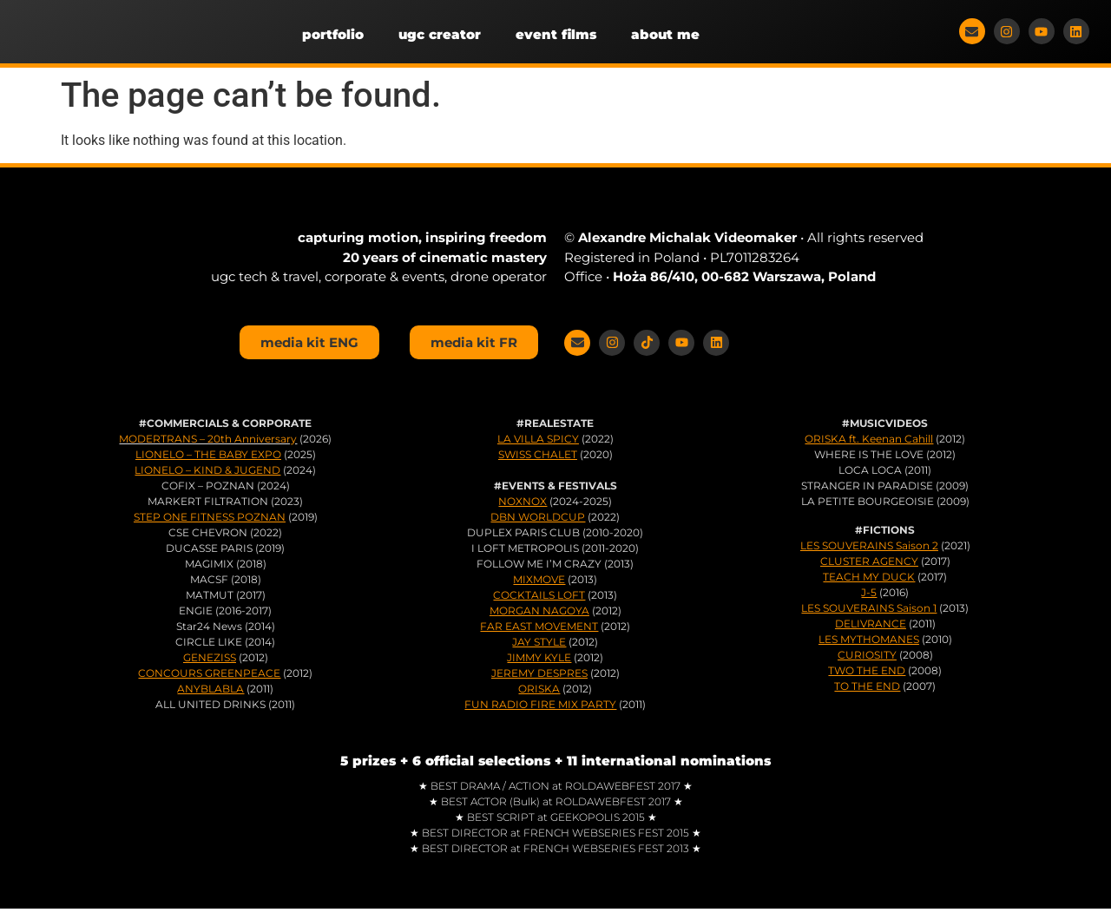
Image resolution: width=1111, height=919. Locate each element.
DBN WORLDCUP (537, 527)
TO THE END (867, 695)
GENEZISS (209, 667)
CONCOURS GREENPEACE (209, 683)
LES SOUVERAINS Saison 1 (869, 617)
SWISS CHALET (537, 464)
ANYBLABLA (210, 699)
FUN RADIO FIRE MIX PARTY (540, 714)
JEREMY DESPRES (539, 683)
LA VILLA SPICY (538, 449)
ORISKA (539, 699)
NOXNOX (522, 511)
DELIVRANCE (870, 633)
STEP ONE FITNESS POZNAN (210, 527)
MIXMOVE (539, 589)
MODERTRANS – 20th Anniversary (208, 449)
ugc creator (439, 34)
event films (556, 34)
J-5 (869, 601)
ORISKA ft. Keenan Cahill (869, 449)
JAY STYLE (539, 652)
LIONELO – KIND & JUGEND (207, 480)
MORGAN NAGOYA (539, 620)
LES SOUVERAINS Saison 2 (869, 554)
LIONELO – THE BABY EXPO (208, 464)
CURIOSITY (867, 664)
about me (665, 34)
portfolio (333, 34)
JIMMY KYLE (539, 667)
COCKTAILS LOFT (539, 605)
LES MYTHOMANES (868, 648)
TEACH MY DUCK (869, 586)
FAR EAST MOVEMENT (539, 636)
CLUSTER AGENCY (869, 570)
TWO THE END (866, 679)
